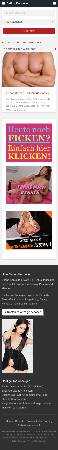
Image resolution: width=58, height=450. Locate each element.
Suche (29, 31)
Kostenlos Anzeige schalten (24, 312)
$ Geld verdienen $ (29, 425)
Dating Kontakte (17, 3)
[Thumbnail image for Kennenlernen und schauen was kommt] (29, 69)
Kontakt (19, 421)
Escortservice (9, 390)
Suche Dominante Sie (14, 386)
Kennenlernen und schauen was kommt (31, 93)
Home (9, 421)
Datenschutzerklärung (39, 421)
